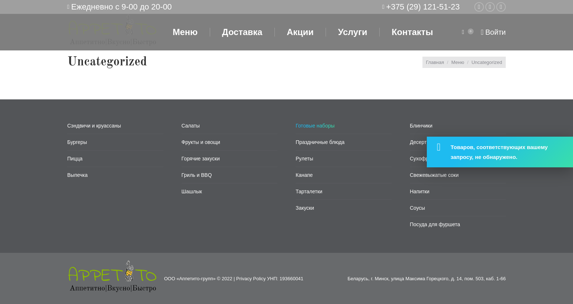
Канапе (304, 175)
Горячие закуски (201, 159)
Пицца (75, 159)
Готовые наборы (315, 126)
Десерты (420, 142)
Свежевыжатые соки (434, 175)
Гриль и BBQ (197, 175)
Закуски (305, 208)
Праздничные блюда (320, 142)
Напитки (420, 191)
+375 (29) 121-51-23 (423, 6)
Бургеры (77, 142)
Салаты (191, 126)
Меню (457, 62)
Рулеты (304, 159)
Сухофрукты (425, 159)
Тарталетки (309, 191)
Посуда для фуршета (435, 224)
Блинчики (421, 126)
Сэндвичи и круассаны (94, 126)
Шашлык (192, 191)
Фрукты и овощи (201, 142)
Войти (493, 32)
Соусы (417, 208)
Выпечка (77, 175)
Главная (435, 62)
